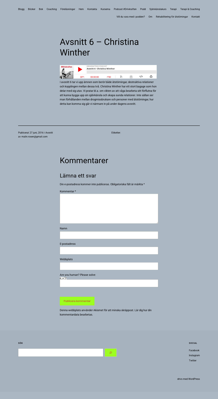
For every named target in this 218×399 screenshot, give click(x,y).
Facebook (194, 350)
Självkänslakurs (157, 9)
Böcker (31, 9)
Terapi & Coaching (190, 9)
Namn (63, 228)
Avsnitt (49, 132)
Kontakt (196, 16)
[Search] (111, 353)
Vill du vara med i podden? (131, 16)
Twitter (192, 360)
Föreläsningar (67, 9)
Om (150, 16)
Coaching (52, 9)
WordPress (194, 379)
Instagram (194, 355)
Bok (41, 9)
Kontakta (92, 9)
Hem (81, 9)
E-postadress (68, 243)
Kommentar (68, 191)
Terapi (173, 9)
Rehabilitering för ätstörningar (172, 16)
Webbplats (66, 259)
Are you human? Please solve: (109, 280)
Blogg (21, 9)
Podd (143, 9)
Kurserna (105, 9)
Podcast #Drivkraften (125, 9)
